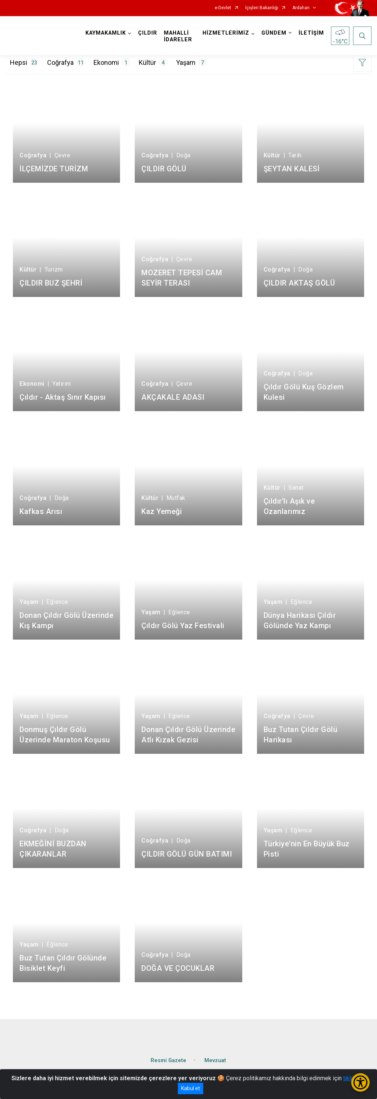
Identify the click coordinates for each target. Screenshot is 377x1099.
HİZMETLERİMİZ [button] (225, 33)
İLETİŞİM (311, 33)
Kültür (153, 62)
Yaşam (191, 62)
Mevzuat (215, 1060)
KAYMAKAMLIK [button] (105, 33)
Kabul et (190, 1088)
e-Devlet (223, 8)
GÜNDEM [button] (273, 33)
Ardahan (301, 8)
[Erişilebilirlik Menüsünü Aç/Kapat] (360, 1082)
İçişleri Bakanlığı (261, 8)
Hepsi (24, 62)
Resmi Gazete (168, 1060)
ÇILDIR (147, 33)
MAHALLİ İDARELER (178, 36)
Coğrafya (66, 62)
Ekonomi (112, 62)
